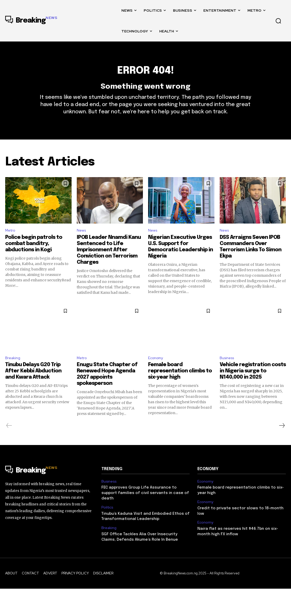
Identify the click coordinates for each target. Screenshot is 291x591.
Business (228, 368)
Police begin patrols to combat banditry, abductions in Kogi (33, 253)
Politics (107, 511)
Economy (156, 368)
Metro (11, 239)
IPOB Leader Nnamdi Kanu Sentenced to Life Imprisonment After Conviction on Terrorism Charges (109, 259)
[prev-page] (9, 436)
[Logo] (31, 21)
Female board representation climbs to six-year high (180, 382)
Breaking (13, 368)
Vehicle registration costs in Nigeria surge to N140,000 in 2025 (253, 382)
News (82, 239)
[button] (278, 20)
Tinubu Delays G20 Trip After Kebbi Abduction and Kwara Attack (33, 382)
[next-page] (282, 436)
